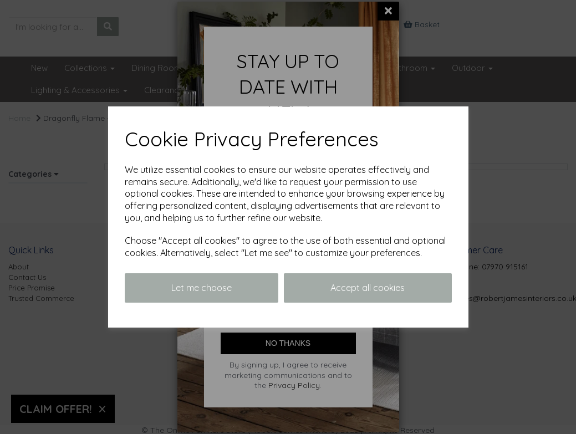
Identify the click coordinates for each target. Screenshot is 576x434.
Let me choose (201, 287)
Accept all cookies (367, 287)
